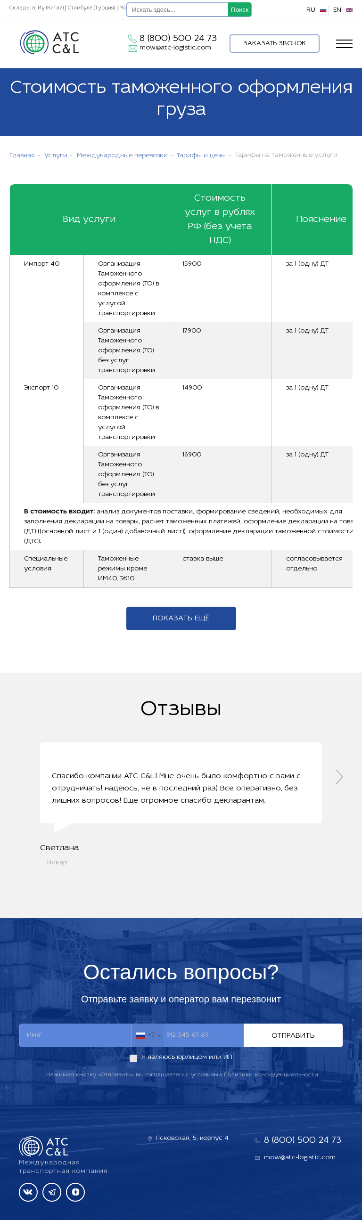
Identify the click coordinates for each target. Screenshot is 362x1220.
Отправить (293, 1036)
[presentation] (339, 777)
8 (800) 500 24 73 (178, 38)
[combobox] (148, 1036)
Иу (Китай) (51, 8)
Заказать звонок (274, 43)
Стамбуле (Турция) (91, 8)
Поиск (239, 9)
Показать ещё (181, 618)
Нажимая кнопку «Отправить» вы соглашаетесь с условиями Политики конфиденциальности (182, 1075)
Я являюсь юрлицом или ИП (186, 1057)
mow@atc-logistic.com (175, 47)
